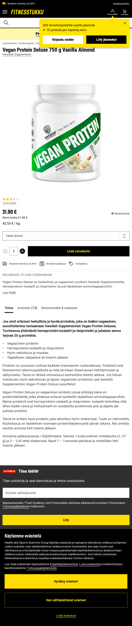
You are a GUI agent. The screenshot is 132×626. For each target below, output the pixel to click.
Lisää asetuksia (66, 615)
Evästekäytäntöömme (64, 564)
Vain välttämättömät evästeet (66, 600)
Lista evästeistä (89, 564)
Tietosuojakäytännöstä (41, 568)
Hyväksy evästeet (66, 581)
